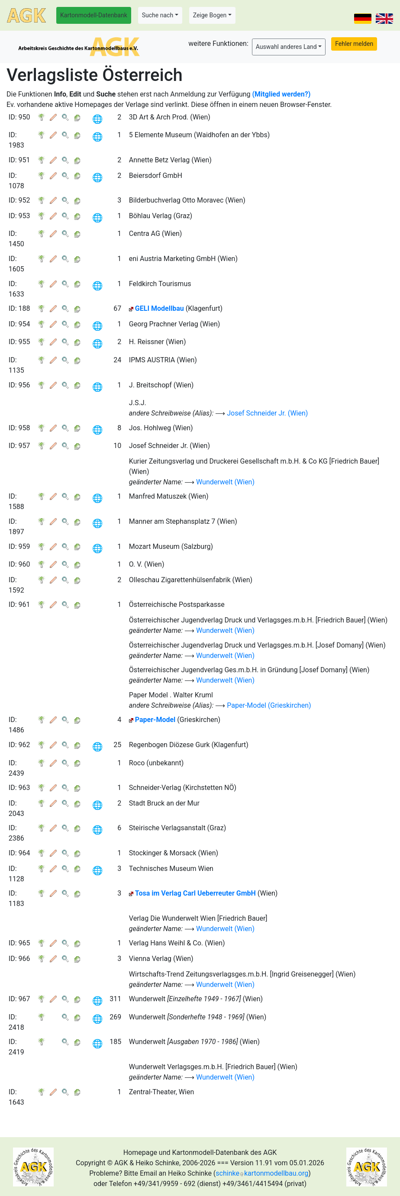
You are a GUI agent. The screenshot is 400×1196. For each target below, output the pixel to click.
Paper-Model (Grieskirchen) (269, 705)
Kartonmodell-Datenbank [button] (93, 15)
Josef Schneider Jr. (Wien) (267, 413)
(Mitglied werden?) (281, 94)
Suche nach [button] (157, 15)
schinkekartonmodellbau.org (262, 1173)
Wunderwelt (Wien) (225, 482)
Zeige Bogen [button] (210, 15)
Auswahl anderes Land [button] (286, 46)
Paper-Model (155, 720)
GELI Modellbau (159, 308)
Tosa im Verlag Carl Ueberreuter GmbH (195, 893)
